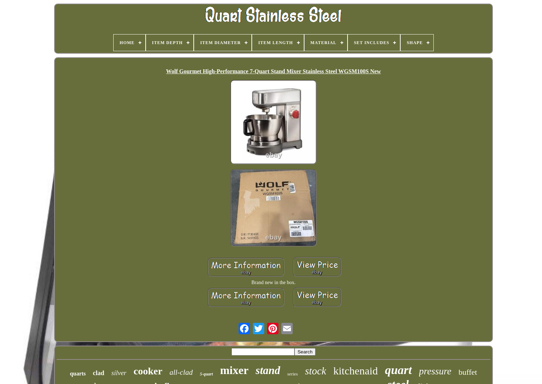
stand (268, 370)
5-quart (206, 374)
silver (118, 373)
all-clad (181, 372)
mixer (234, 370)
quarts (77, 373)
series (292, 374)
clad (98, 373)
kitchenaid (355, 371)
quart (398, 370)
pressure (435, 371)
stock (315, 371)
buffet (468, 372)
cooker (148, 371)
